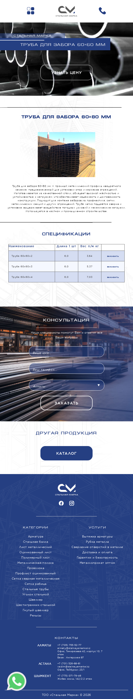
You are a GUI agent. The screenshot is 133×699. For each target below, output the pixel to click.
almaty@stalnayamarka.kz (73, 648)
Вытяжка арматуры (97, 536)
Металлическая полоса (35, 563)
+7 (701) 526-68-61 (68, 663)
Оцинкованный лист (35, 552)
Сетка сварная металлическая (36, 578)
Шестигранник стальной (35, 605)
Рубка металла (97, 541)
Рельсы (35, 615)
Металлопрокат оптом (97, 563)
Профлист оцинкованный (35, 573)
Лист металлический (35, 547)
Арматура (36, 536)
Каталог (66, 453)
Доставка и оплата (97, 552)
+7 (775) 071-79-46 (69, 675)
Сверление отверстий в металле (97, 547)
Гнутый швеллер (36, 610)
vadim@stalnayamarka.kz (73, 666)
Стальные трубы (35, 589)
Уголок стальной (35, 594)
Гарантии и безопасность (97, 557)
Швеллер (36, 599)
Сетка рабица (35, 584)
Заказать (113, 256)
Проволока (35, 568)
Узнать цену (66, 72)
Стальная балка (35, 541)
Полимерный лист (35, 557)
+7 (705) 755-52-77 (69, 645)
